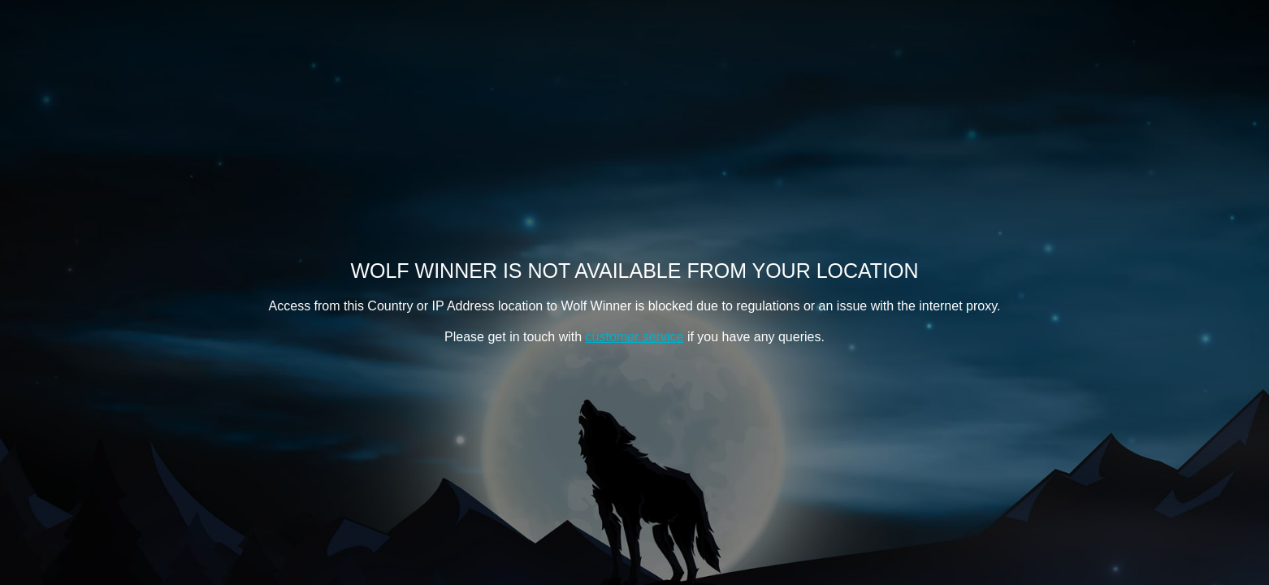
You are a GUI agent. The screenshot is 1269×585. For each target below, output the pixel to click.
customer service (635, 337)
